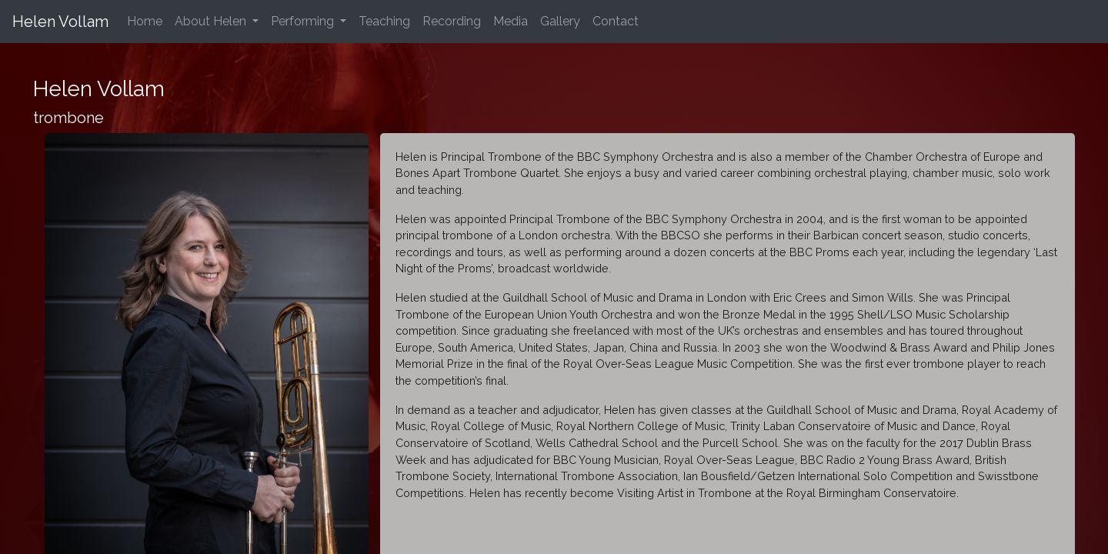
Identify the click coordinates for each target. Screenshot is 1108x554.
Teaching (384, 21)
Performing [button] (304, 21)
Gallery (560, 21)
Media (510, 21)
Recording (451, 21)
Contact (615, 21)
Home (148, 20)
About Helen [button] (212, 21)
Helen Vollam (60, 21)
